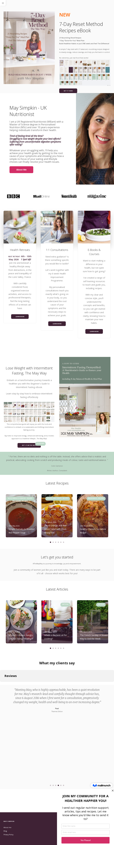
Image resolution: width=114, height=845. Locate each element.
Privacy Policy (8, 835)
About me (7, 827)
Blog (5, 831)
